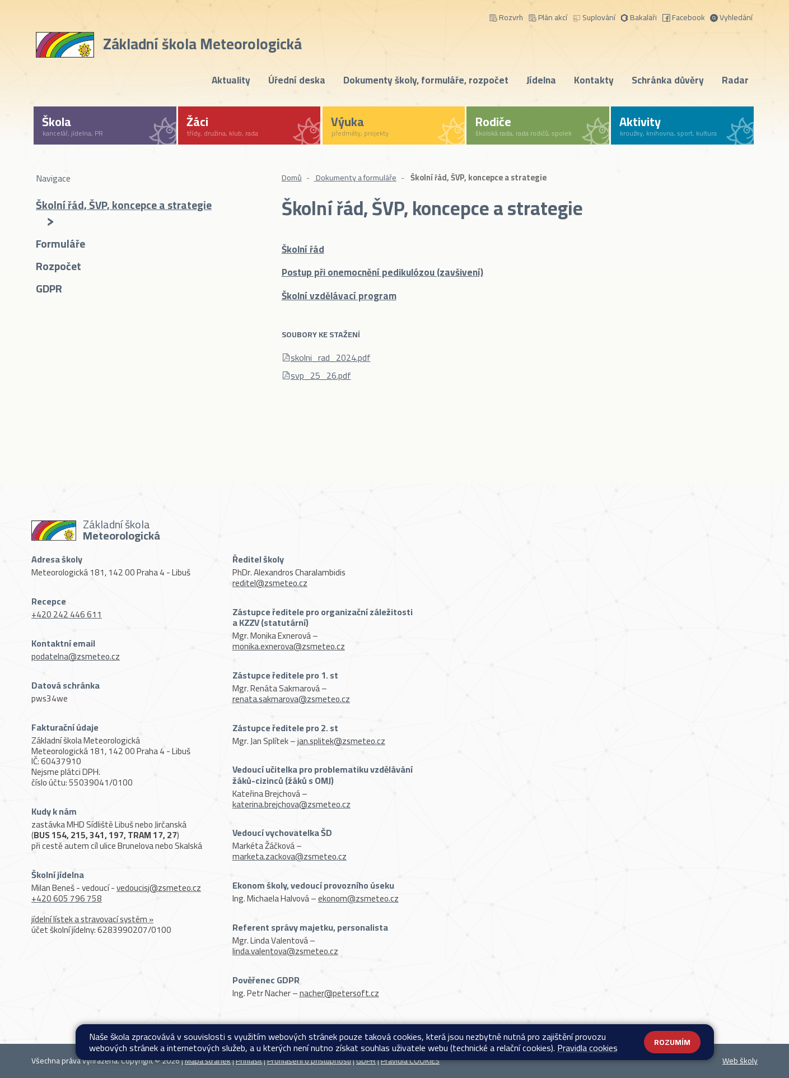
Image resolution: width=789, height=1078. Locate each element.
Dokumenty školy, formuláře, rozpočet (425, 80)
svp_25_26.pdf (321, 375)
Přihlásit (249, 1060)
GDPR (49, 290)
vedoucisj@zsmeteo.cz (158, 888)
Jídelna (541, 80)
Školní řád (303, 249)
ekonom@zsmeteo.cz (358, 898)
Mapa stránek (208, 1060)
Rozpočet (58, 267)
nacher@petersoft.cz (339, 993)
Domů (292, 177)
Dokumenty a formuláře (355, 177)
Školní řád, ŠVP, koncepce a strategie (124, 213)
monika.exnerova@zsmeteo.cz (288, 646)
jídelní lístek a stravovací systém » (92, 919)
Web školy (740, 1061)
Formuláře (60, 245)
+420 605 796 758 (66, 898)
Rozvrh (506, 17)
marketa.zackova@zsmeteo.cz (289, 856)
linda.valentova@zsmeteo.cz (285, 951)
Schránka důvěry (668, 80)
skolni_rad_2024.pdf (331, 357)
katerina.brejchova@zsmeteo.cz (291, 804)
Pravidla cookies (587, 1047)
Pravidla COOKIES (410, 1060)
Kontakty (594, 80)
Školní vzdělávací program (339, 296)
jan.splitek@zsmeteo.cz (341, 741)
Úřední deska (296, 80)
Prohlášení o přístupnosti (309, 1060)
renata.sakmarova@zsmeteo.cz (291, 699)
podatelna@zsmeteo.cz (75, 656)
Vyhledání (731, 17)
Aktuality (231, 80)
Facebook (683, 17)
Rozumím (672, 1042)
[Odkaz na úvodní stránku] (171, 42)
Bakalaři (638, 17)
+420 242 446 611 (66, 614)
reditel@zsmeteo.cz (269, 583)
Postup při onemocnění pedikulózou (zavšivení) (382, 272)
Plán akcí (548, 17)
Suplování (594, 17)
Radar (735, 80)
